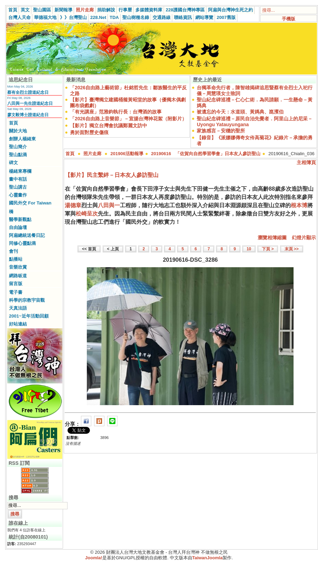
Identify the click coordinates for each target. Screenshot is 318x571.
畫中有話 (18, 179)
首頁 (12, 9)
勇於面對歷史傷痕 (89, 132)
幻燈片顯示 (304, 237)
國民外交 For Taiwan (30, 203)
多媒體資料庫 (148, 9)
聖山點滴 (18, 154)
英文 (25, 9)
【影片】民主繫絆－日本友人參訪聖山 (111, 175)
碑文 (13, 162)
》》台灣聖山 (73, 17)
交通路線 (162, 17)
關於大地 (18, 130)
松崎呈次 (87, 214)
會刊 (13, 251)
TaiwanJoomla (207, 557)
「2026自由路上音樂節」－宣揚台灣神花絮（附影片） (128, 118)
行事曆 (125, 9)
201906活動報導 (127, 153)
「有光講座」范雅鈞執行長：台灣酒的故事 (116, 111)
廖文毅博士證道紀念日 (28, 114)
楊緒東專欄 (20, 171)
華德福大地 (45, 17)
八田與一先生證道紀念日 (30, 103)
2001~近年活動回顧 (29, 316)
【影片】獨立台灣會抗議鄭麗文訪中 (108, 125)
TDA (114, 17)
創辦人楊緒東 (22, 138)
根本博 (299, 205)
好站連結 (18, 324)
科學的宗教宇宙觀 (27, 300)
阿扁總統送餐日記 (27, 235)
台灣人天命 (19, 17)
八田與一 (109, 205)
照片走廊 (85, 9)
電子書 (15, 292)
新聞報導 (63, 9)
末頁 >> (292, 249)
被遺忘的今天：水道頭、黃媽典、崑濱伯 (240, 111)
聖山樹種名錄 (135, 17)
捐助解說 (106, 9)
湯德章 (73, 205)
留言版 (15, 283)
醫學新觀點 (20, 219)
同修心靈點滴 (22, 243)
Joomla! (93, 557)
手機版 (288, 18)
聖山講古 (18, 187)
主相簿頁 (306, 162)
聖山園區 (42, 9)
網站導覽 (204, 17)
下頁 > (268, 249)
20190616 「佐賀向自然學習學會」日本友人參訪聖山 (206, 153)
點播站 (15, 259)
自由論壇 (18, 227)
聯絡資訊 (183, 17)
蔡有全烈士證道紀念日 (28, 92)
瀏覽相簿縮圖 (272, 237)
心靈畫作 (18, 195)
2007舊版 (226, 17)
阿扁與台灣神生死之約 (230, 9)
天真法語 (18, 308)
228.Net (98, 17)
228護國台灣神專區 (185, 9)
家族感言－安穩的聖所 (221, 130)
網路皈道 (18, 275)
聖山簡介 (18, 146)
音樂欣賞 (18, 267)
